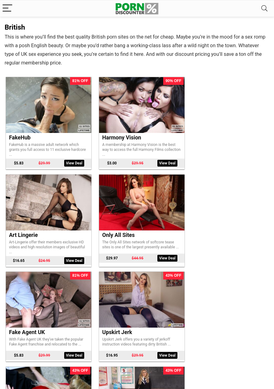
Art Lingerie (203, 135)
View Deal (71, 161)
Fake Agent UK (117, 230)
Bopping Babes (117, 325)
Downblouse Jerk (30, 325)
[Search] (264, 8)
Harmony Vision (118, 135)
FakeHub (20, 135)
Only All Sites (25, 230)
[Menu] (7, 8)
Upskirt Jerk (204, 230)
